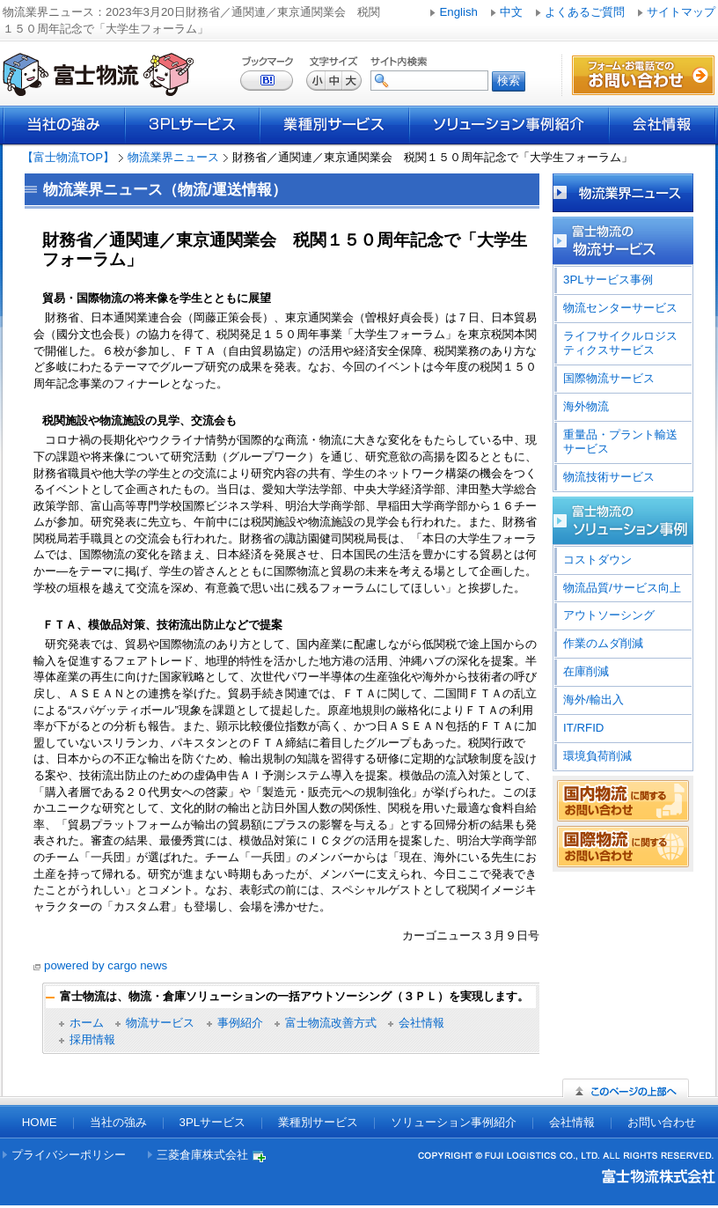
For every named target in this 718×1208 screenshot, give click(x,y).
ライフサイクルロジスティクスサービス (620, 343)
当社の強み (64, 125)
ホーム (87, 1022)
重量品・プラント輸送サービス (620, 441)
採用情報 (92, 1039)
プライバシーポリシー (68, 1154)
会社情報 (662, 125)
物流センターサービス (620, 307)
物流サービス (160, 1022)
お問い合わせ (661, 1122)
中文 (511, 11)
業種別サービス (334, 125)
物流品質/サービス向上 (622, 587)
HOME (39, 1122)
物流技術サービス (609, 476)
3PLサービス (192, 125)
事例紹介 (240, 1022)
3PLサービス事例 (608, 279)
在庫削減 (586, 671)
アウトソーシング (609, 615)
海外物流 (586, 406)
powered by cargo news (105, 965)
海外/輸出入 (593, 699)
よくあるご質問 (585, 11)
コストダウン (597, 559)
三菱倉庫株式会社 (202, 1154)
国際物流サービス (609, 378)
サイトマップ (681, 11)
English (458, 11)
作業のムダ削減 (603, 643)
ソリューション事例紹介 (509, 125)
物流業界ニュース (173, 157)
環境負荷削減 (597, 755)
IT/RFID (583, 727)
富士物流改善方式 (331, 1022)
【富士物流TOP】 (68, 157)
